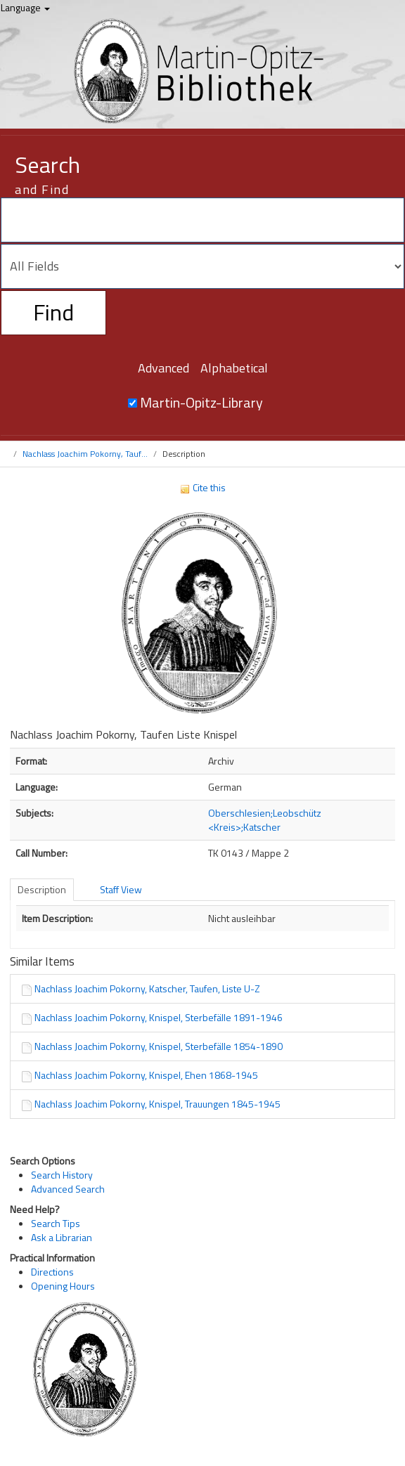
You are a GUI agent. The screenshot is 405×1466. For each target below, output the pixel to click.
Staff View (121, 889)
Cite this (202, 487)
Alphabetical (234, 367)
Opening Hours (63, 1285)
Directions (52, 1271)
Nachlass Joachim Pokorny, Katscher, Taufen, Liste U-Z (147, 988)
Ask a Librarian (61, 1237)
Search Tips (55, 1223)
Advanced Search (68, 1188)
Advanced (163, 367)
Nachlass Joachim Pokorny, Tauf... (85, 453)
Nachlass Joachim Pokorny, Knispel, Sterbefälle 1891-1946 (158, 1017)
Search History (62, 1174)
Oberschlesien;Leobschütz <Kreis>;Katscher (264, 819)
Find (53, 312)
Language (25, 7)
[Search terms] (202, 219)
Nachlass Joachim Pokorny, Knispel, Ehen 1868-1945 (146, 1075)
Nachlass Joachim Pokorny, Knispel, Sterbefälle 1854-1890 (158, 1046)
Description (42, 889)
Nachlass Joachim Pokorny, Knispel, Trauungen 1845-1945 (157, 1103)
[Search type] (202, 266)
